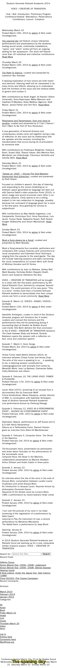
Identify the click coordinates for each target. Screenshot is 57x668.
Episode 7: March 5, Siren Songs (18, 344)
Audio (3, 607)
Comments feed (8, 639)
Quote (3, 621)
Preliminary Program (41, 14)
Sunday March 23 (11, 229)
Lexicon (30, 19)
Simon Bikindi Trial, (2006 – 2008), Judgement (23, 565)
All (1, 604)
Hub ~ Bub (11, 14)
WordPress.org (7, 642)
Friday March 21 (10, 110)
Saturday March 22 (11, 163)
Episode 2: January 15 (13, 500)
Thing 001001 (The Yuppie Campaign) (19, 578)
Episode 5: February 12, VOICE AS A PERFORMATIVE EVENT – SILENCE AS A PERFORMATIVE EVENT (28, 410)
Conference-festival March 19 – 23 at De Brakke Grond (28, 659)
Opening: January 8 (12, 529)
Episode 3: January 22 (13, 467)
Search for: (5, 554)
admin (35, 33)
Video (3, 626)
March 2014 (6, 591)
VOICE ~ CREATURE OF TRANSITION (28, 8)
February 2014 (7, 594)
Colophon (39, 19)
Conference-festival (14, 16)
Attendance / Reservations (39, 16)
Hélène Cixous (7, 562)
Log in (3, 634)
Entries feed (6, 636)
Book (2, 610)
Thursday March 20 (11, 62)
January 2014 (7, 597)
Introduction (24, 14)
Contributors (19, 19)
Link (2, 618)
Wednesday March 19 (13, 30)
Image (3, 615)
